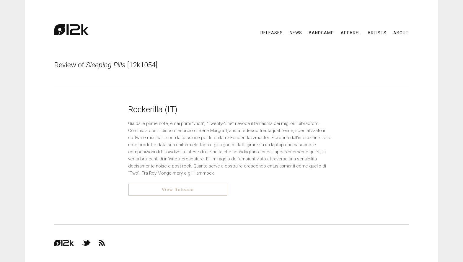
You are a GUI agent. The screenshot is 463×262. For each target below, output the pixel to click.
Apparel (351, 32)
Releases (271, 32)
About (401, 32)
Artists (377, 32)
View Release (178, 189)
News (296, 32)
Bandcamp (321, 32)
